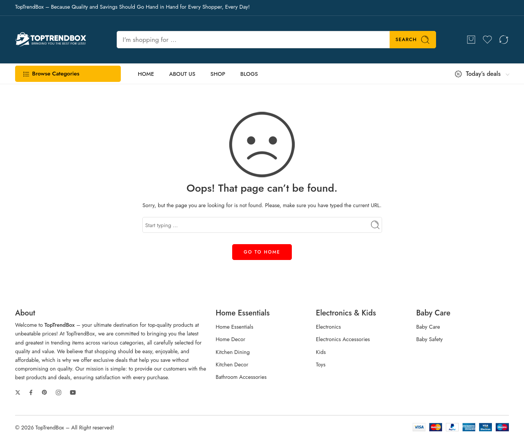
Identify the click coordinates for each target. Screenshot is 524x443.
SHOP (217, 74)
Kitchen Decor (232, 364)
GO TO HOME (262, 252)
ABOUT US (182, 74)
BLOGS (249, 74)
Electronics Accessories (343, 339)
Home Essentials (234, 327)
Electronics (328, 327)
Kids (321, 352)
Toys (320, 364)
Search (413, 40)
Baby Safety (429, 339)
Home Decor (230, 339)
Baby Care (428, 327)
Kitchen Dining (233, 352)
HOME (146, 74)
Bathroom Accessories (241, 377)
